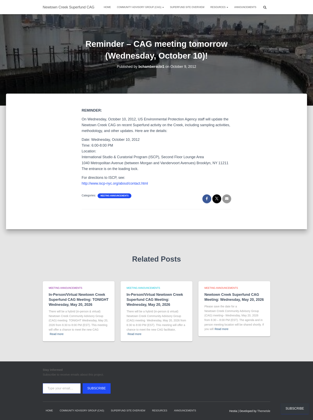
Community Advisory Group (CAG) (140, 7)
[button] (163, 7)
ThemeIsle (263, 411)
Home (107, 7)
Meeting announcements (114, 196)
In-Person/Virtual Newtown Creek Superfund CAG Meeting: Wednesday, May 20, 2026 (155, 300)
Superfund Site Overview (187, 7)
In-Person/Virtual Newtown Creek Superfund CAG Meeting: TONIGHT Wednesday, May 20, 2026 (79, 300)
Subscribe (96, 388)
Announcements (245, 7)
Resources (219, 7)
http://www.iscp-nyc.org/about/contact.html (115, 183)
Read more (56, 334)
